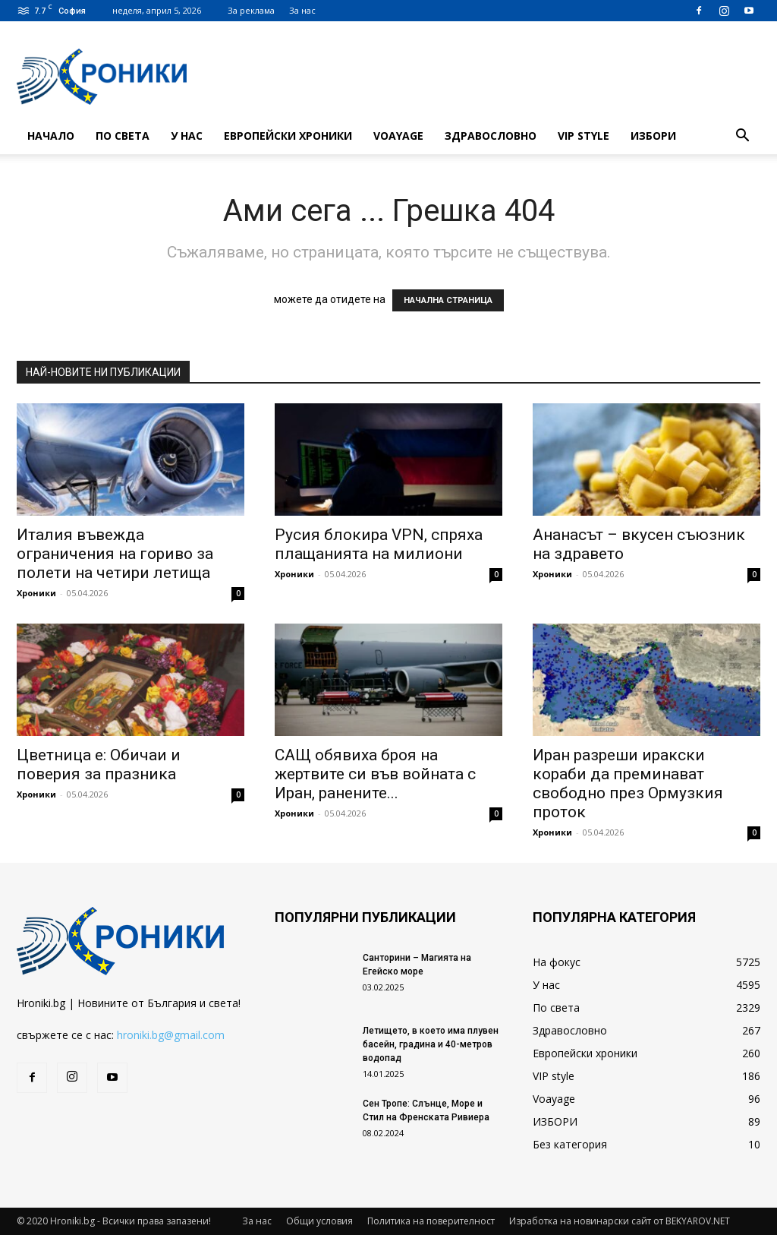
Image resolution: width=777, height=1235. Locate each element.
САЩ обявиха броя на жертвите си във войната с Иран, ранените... (375, 774)
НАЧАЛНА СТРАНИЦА (448, 300)
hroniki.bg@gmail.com (171, 1035)
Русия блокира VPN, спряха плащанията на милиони (379, 544)
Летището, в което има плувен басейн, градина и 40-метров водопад (431, 1044)
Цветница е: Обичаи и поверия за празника (99, 764)
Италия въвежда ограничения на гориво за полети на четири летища (115, 554)
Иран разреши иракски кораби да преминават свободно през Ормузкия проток (628, 783)
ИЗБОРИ (653, 135)
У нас (187, 135)
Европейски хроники (288, 135)
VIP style (583, 135)
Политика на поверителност (431, 1220)
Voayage (398, 135)
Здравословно (490, 135)
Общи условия (319, 1220)
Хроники (36, 593)
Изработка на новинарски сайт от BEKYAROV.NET (619, 1220)
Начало (50, 135)
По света (122, 135)
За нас (302, 10)
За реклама (251, 10)
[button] (742, 137)
